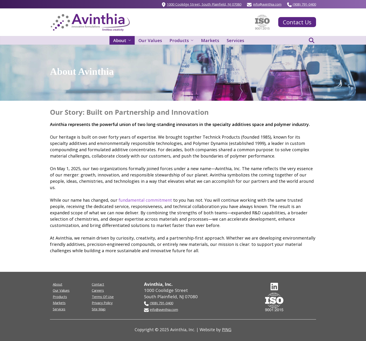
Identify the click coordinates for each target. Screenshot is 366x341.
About (119, 40)
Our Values (150, 40)
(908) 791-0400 (304, 4)
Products (179, 40)
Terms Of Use (103, 296)
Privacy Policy (102, 302)
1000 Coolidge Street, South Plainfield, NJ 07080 (204, 4)
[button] (128, 40)
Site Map (99, 309)
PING (226, 329)
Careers (98, 290)
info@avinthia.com (267, 4)
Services (235, 40)
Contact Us (297, 22)
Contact (98, 284)
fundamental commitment (145, 200)
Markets (210, 40)
